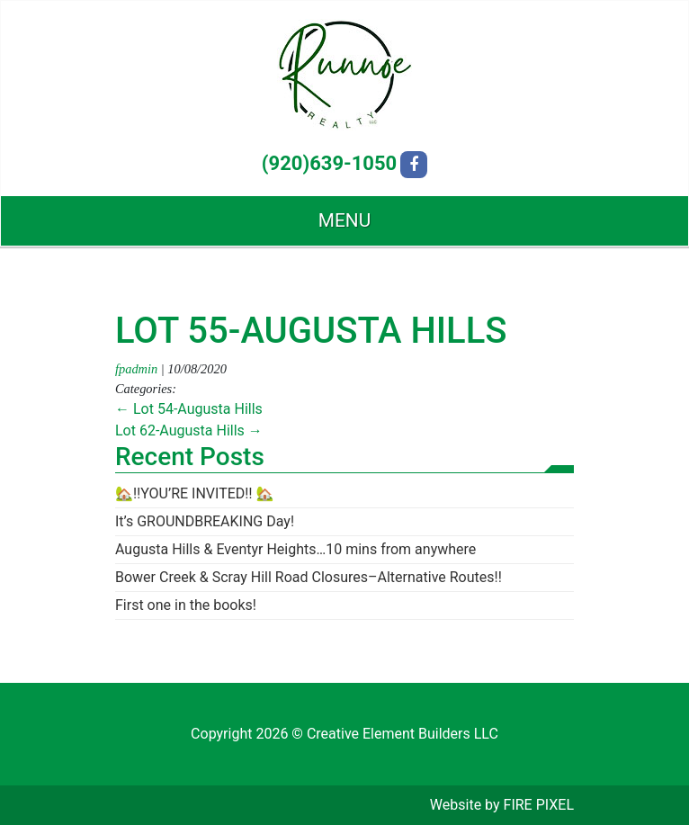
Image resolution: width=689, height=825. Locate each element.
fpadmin (136, 369)
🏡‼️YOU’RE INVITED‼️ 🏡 (194, 493)
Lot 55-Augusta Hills (311, 330)
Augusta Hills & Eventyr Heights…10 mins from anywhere (295, 549)
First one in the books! (185, 605)
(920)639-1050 (329, 163)
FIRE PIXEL (539, 804)
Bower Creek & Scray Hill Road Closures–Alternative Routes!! (308, 577)
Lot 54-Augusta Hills (189, 408)
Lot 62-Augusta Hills (189, 430)
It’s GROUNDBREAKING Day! (204, 521)
